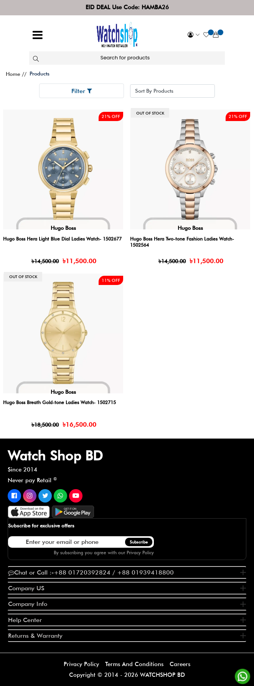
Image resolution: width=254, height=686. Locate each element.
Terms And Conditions (134, 664)
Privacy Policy (140, 552)
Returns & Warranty (35, 635)
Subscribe (139, 542)
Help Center (25, 620)
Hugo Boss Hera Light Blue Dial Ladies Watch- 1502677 (62, 239)
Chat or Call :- (91, 572)
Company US (26, 588)
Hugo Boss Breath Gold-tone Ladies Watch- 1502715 (59, 402)
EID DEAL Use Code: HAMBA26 (127, 7)
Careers (180, 664)
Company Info (27, 603)
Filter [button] (81, 91)
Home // (16, 74)
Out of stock (150, 113)
